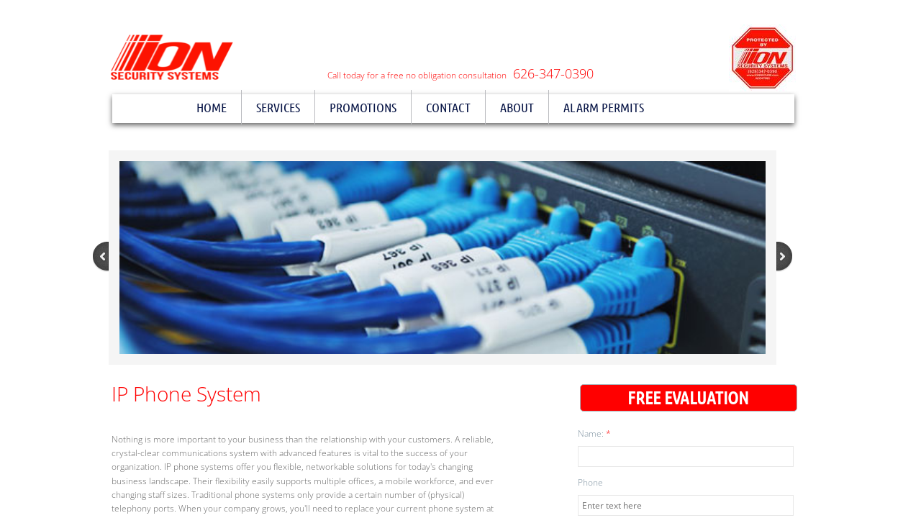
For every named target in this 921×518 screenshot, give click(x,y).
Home (211, 107)
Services (278, 107)
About (517, 107)
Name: (594, 433)
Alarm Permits (603, 107)
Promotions (363, 107)
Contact (448, 107)
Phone (590, 482)
